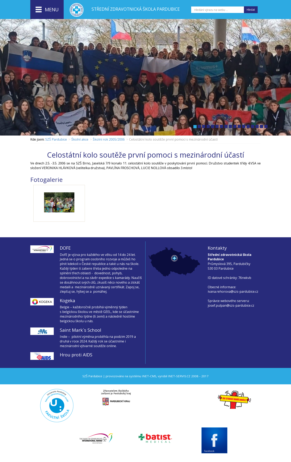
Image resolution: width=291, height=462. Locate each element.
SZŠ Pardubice (56, 139)
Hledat (251, 10)
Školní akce (79, 139)
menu (47, 9)
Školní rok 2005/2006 (109, 139)
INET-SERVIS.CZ (179, 376)
